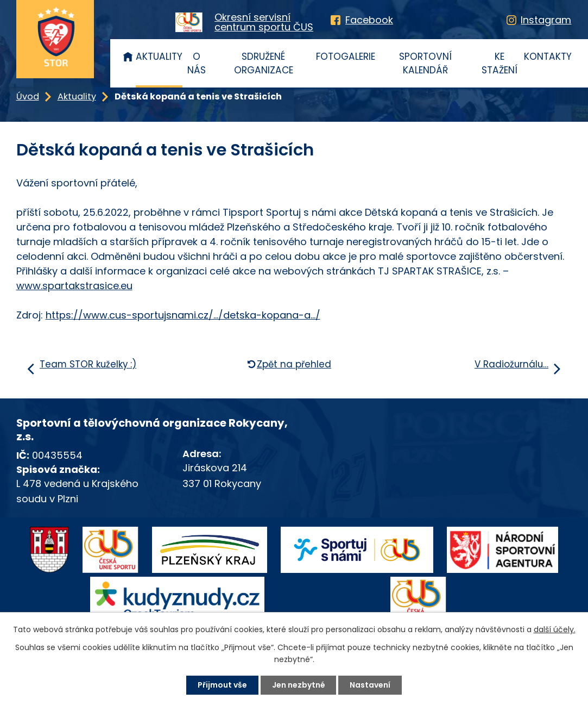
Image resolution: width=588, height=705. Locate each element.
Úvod (128, 56)
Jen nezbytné (298, 684)
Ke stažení (499, 63)
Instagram (546, 20)
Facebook (369, 20)
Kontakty (548, 56)
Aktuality (159, 56)
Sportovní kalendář (425, 63)
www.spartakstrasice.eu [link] (74, 285)
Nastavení (370, 684)
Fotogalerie (345, 56)
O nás (196, 63)
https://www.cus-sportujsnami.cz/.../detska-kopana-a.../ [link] (183, 315)
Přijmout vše (222, 684)
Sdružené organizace (263, 63)
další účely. (555, 629)
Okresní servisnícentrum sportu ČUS (263, 22)
